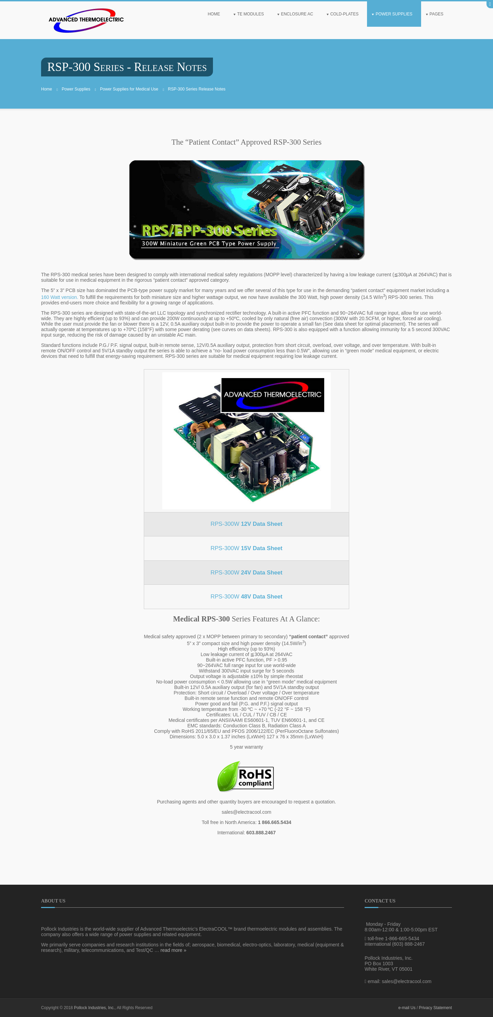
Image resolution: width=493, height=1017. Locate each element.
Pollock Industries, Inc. (94, 1007)
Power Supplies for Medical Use (129, 89)
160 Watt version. (59, 297)
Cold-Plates (344, 14)
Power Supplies (394, 14)
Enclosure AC (297, 14)
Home (214, 14)
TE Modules (250, 14)
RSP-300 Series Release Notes (197, 89)
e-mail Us (406, 1007)
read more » (173, 950)
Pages (436, 14)
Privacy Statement (435, 1007)
